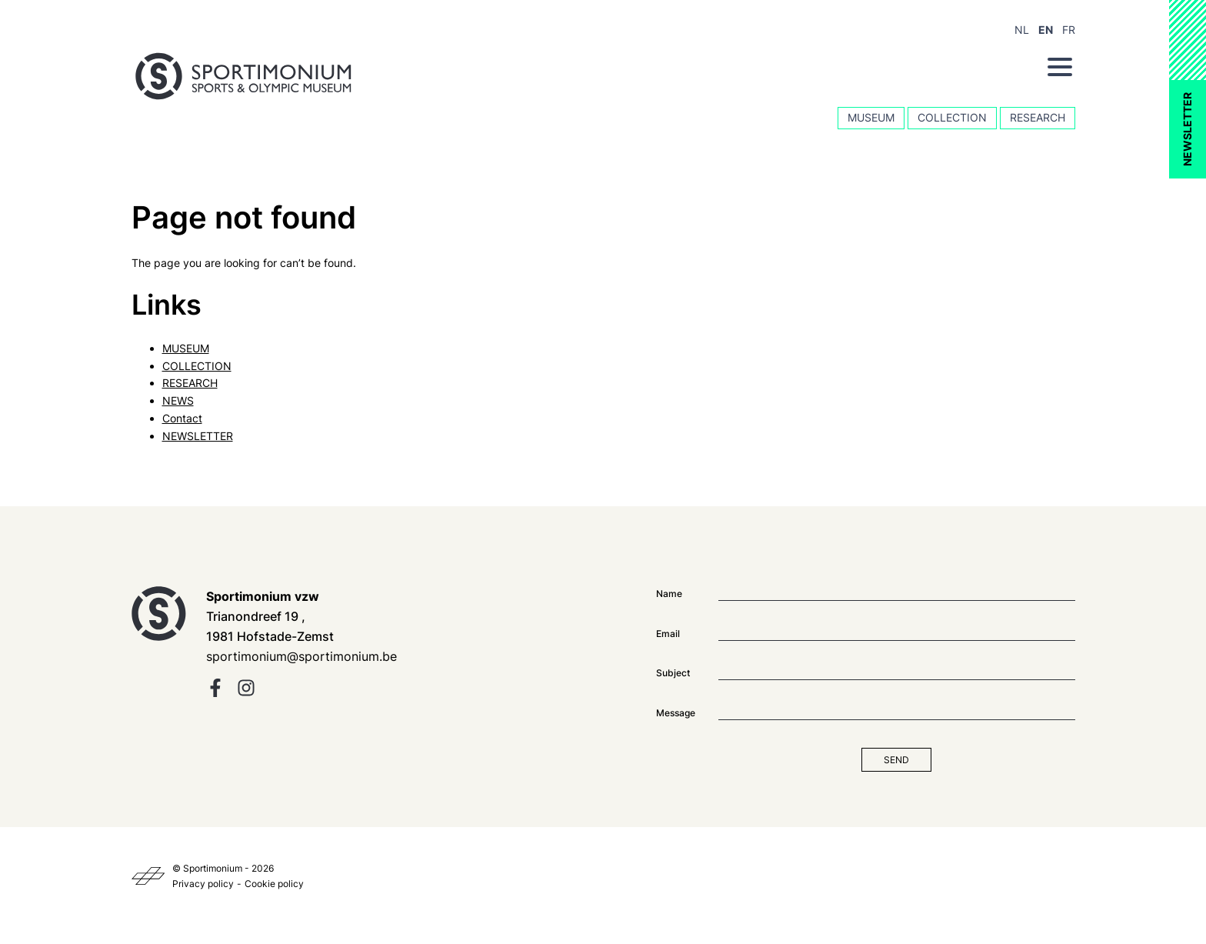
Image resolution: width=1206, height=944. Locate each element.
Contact (182, 418)
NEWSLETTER (1187, 129)
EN (1045, 29)
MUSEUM (871, 117)
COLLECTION (952, 117)
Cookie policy (274, 883)
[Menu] (1059, 67)
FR (1068, 29)
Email (668, 633)
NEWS (178, 400)
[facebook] (215, 692)
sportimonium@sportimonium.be (301, 656)
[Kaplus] (148, 876)
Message (675, 713)
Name (669, 593)
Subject (673, 673)
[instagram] (246, 692)
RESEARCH (1037, 117)
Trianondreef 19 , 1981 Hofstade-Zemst (270, 616)
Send (896, 760)
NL (1021, 29)
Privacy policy (203, 883)
